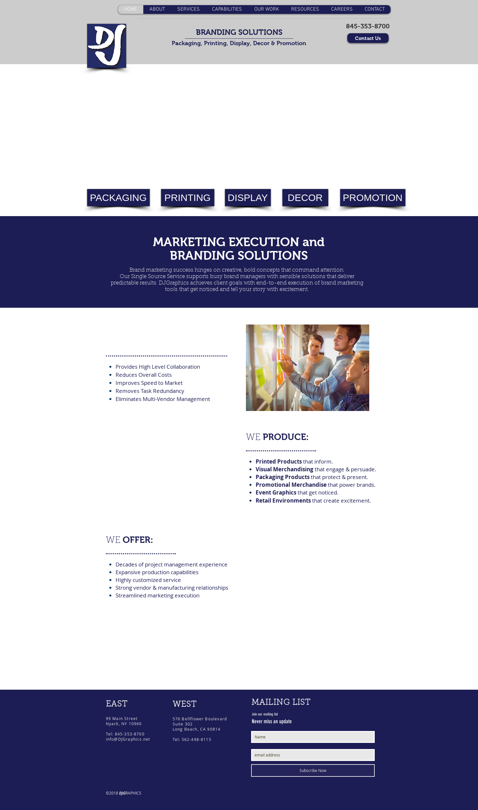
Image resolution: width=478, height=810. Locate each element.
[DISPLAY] (248, 197)
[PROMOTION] (372, 197)
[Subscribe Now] (313, 770)
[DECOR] (305, 197)
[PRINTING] (187, 197)
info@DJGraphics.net (128, 739)
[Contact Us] (368, 38)
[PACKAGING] (118, 197)
